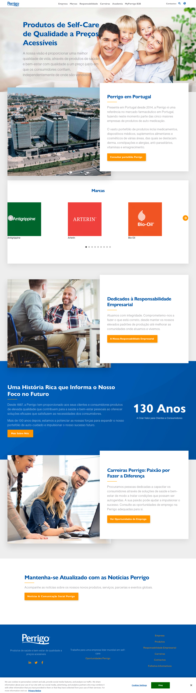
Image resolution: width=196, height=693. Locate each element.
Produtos (160, 641)
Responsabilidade (89, 3)
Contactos (160, 659)
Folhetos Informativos (160, 666)
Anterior (10, 218)
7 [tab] (104, 247)
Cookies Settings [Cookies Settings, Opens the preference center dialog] (139, 688)
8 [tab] (107, 247)
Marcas (73, 3)
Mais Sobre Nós (20, 433)
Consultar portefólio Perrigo (126, 157)
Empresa (63, 3)
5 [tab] (98, 247)
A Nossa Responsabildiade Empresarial (132, 338)
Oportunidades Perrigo (98, 658)
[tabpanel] (37, 221)
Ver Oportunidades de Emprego (128, 519)
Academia (117, 3)
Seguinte (185, 218)
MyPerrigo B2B (133, 3)
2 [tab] (89, 247)
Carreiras (105, 3)
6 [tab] (101, 247)
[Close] (191, 687)
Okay (160, 688)
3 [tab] (92, 247)
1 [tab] (86, 247)
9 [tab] (110, 247)
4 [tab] (95, 247)
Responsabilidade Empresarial (159, 647)
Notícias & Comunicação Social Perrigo (51, 596)
